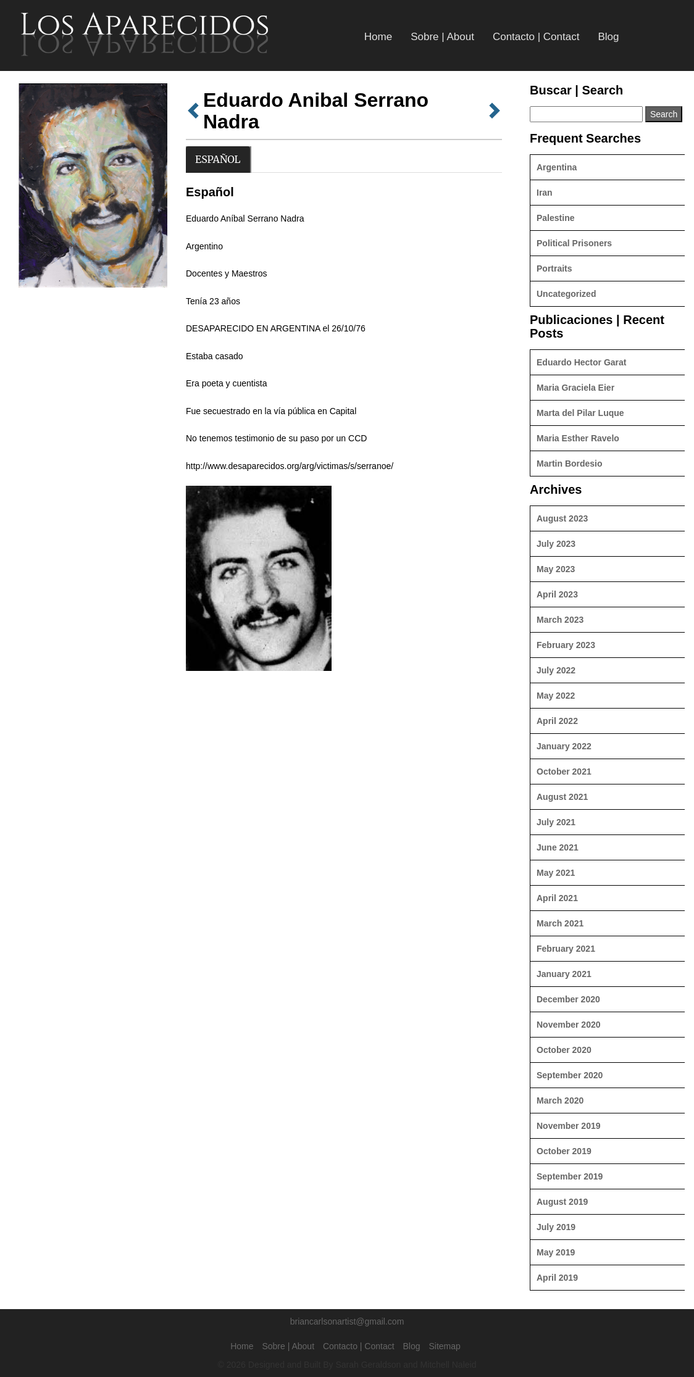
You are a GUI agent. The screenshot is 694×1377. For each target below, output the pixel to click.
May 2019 (556, 1252)
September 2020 (570, 1075)
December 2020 (568, 999)
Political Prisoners (574, 243)
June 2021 (558, 847)
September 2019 (570, 1176)
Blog (608, 37)
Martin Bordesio (570, 463)
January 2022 (564, 746)
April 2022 (557, 721)
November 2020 (569, 1025)
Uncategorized (566, 294)
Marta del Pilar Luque (580, 413)
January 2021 (564, 974)
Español (218, 159)
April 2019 (557, 1278)
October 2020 (564, 1050)
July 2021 (556, 822)
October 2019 (564, 1151)
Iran (545, 193)
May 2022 (556, 696)
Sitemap (444, 1346)
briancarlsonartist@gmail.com (347, 1321)
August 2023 (562, 518)
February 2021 (566, 949)
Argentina (557, 167)
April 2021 (557, 898)
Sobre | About (442, 37)
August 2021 (562, 797)
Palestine (555, 218)
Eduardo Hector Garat (581, 362)
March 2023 (560, 620)
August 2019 (562, 1202)
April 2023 (557, 594)
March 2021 (560, 923)
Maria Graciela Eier (575, 388)
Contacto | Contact (536, 37)
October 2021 (564, 771)
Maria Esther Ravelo (578, 438)
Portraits (554, 268)
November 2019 (569, 1126)
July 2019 (556, 1227)
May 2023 (556, 569)
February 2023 (566, 645)
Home (378, 37)
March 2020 (560, 1100)
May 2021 (556, 873)
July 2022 (556, 670)
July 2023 (556, 544)
